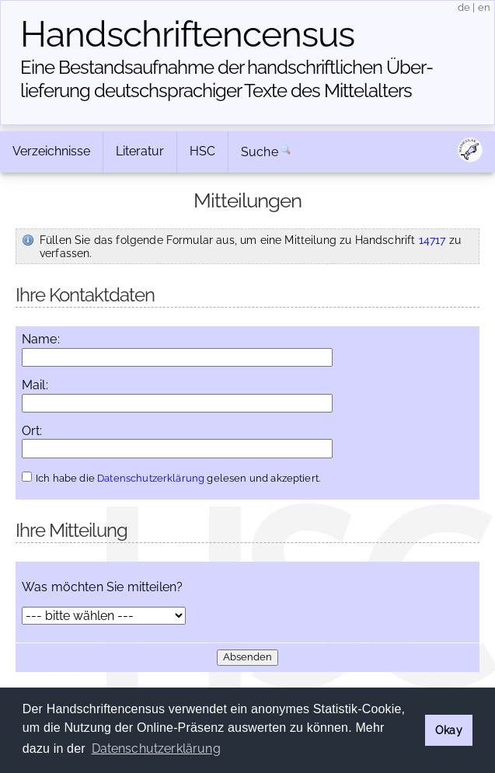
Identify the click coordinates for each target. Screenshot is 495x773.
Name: (41, 339)
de (464, 7)
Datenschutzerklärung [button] (156, 748)
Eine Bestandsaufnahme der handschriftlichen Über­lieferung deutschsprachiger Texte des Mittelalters (227, 79)
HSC (202, 151)
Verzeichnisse (51, 151)
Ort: (32, 431)
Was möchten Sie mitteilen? (102, 587)
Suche (259, 152)
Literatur (140, 151)
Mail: (35, 385)
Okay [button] (448, 729)
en (484, 7)
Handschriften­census (187, 34)
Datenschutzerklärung (150, 478)
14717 (432, 239)
